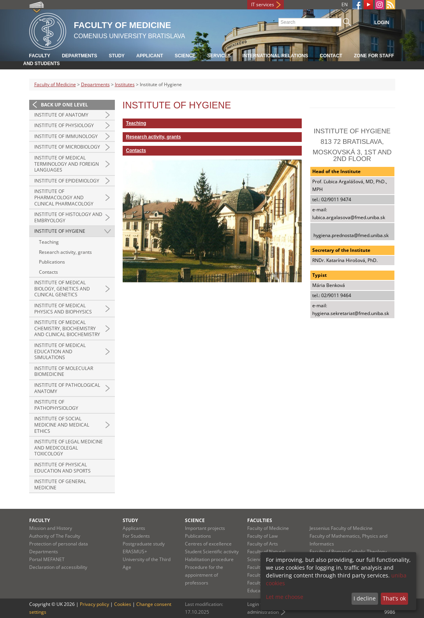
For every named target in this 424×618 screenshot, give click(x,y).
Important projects (205, 528)
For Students (136, 536)
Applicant (149, 55)
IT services (262, 4)
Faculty (39, 55)
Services (218, 55)
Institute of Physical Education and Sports (62, 467)
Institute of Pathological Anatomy (67, 388)
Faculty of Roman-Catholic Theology (348, 551)
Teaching (49, 242)
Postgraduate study (144, 543)
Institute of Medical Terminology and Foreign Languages (66, 163)
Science (185, 55)
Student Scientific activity (212, 551)
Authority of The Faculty (54, 536)
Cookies (122, 604)
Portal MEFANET (47, 559)
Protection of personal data (58, 543)
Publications (52, 262)
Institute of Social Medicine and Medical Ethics (61, 424)
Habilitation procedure (209, 559)
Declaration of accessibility (58, 567)
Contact (331, 55)
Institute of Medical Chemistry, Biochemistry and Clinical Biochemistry (67, 328)
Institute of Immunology (66, 136)
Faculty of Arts (262, 543)
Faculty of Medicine (55, 84)
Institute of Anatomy (61, 115)
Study (117, 55)
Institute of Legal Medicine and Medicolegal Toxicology (68, 447)
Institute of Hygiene (59, 231)
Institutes (125, 84)
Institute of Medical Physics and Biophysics (63, 308)
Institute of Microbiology (67, 146)
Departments (79, 55)
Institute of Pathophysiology (56, 404)
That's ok (394, 598)
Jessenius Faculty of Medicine (341, 528)
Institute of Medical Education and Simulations (60, 351)
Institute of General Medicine (60, 484)
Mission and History (50, 528)
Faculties (259, 520)
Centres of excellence (208, 543)
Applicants (134, 528)
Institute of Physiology (64, 125)
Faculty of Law (262, 536)
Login (382, 22)
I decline (365, 598)
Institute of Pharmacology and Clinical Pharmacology (63, 197)
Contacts (48, 272)
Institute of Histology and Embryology (68, 217)
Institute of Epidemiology (66, 180)
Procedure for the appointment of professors (204, 575)
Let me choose (284, 596)
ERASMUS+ (135, 551)
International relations (275, 55)
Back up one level (64, 104)
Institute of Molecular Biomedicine (63, 371)
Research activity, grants (65, 252)
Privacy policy (94, 604)
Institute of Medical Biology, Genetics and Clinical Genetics (62, 288)
